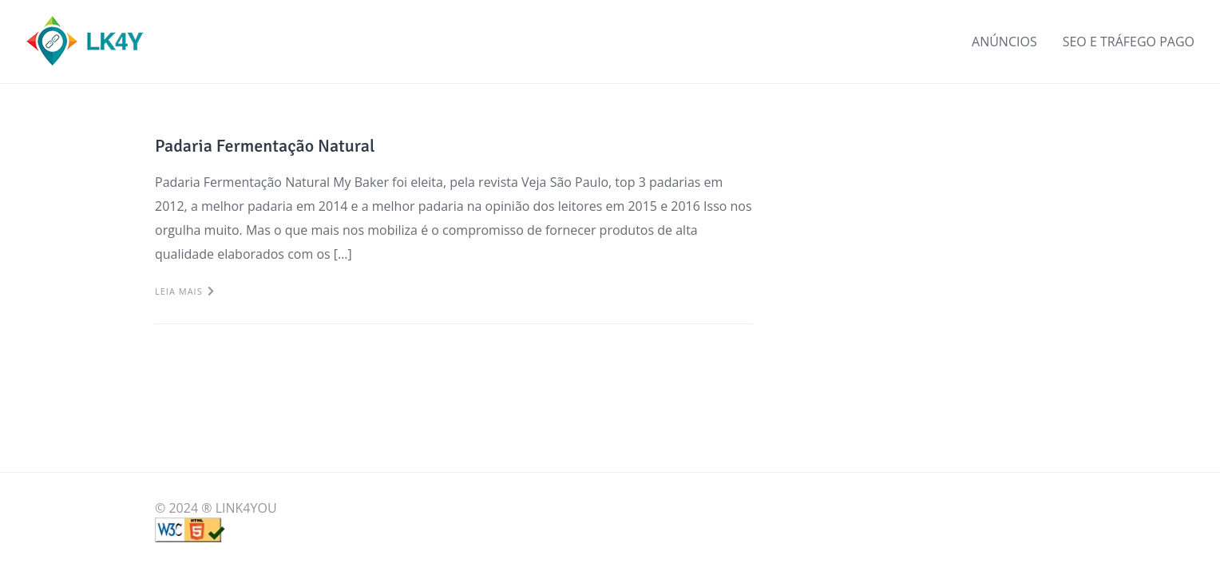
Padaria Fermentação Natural (264, 146)
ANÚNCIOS (1004, 41)
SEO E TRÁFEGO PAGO (1128, 41)
